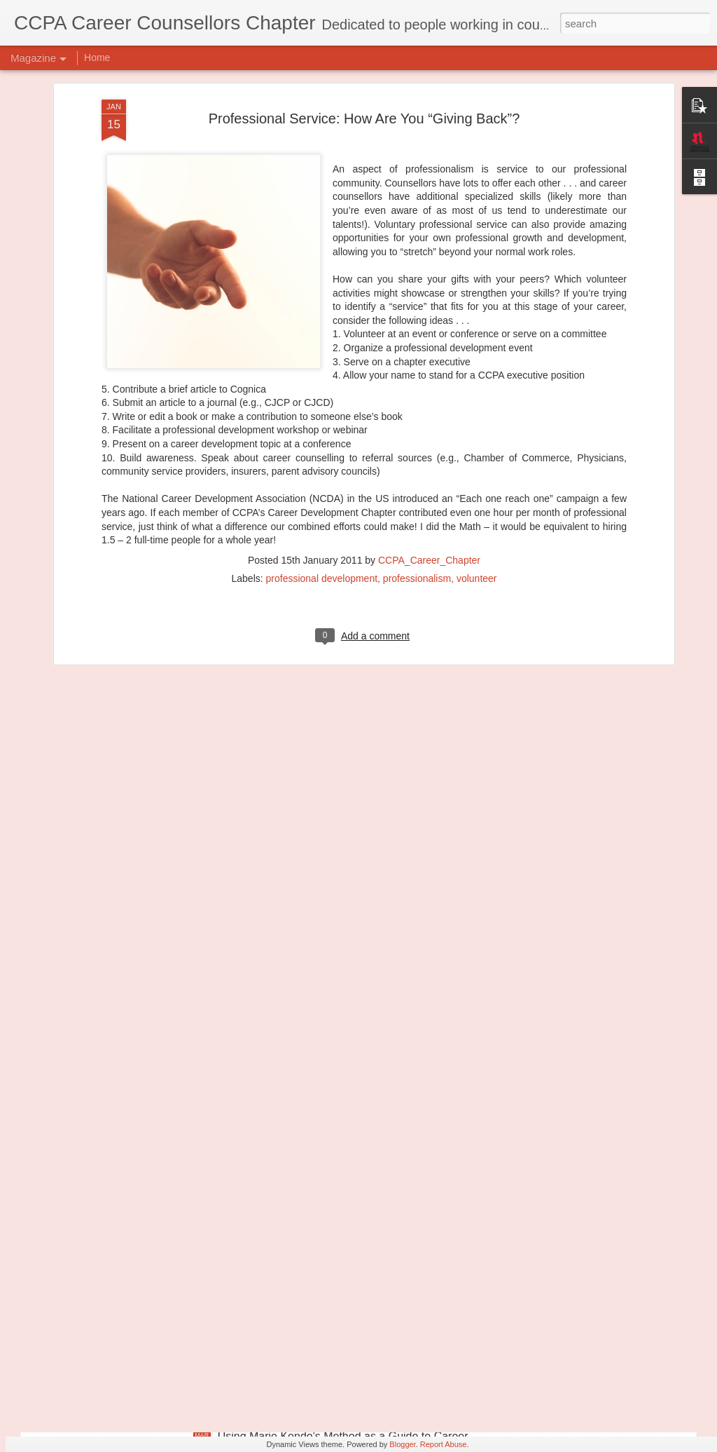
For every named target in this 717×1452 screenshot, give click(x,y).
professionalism (417, 482)
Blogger (402, 1444)
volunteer (477, 482)
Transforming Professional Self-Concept (317, 1277)
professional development (322, 482)
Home (97, 57)
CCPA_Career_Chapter (429, 464)
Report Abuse (443, 1444)
